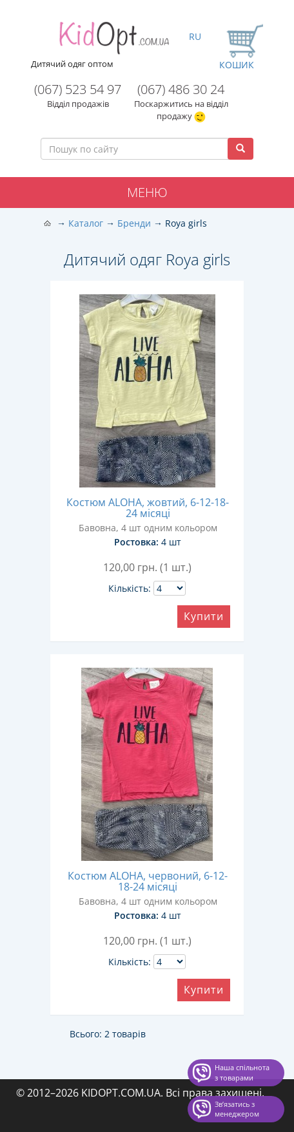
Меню (147, 192)
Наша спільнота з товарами (242, 1072)
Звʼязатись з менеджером (237, 1109)
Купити (204, 616)
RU (195, 36)
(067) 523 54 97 (77, 89)
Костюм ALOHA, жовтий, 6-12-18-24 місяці (147, 507)
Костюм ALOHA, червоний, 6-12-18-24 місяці (148, 881)
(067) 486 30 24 (180, 89)
